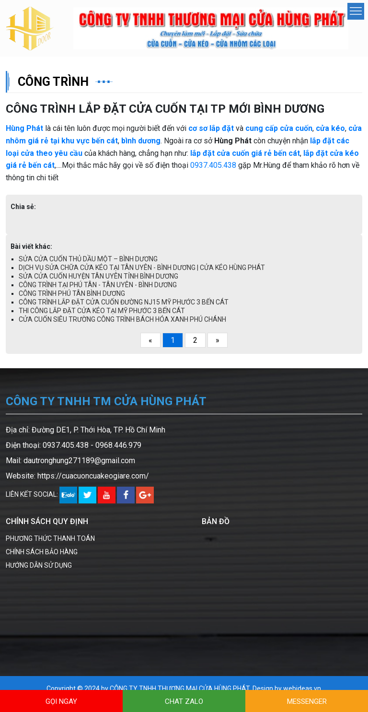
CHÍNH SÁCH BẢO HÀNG (42, 552)
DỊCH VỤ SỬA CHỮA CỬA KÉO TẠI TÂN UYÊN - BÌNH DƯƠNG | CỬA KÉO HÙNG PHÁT (142, 267)
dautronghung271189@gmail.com (79, 460)
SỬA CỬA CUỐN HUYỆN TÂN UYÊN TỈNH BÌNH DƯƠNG (98, 276)
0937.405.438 (213, 165)
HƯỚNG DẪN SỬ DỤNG (39, 565)
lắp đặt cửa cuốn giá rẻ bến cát (245, 153)
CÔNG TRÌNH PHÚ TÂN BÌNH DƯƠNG (72, 293)
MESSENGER (307, 701)
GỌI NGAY (61, 701)
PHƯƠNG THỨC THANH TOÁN (50, 538)
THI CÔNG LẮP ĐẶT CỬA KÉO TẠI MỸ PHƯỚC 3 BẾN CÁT (102, 311)
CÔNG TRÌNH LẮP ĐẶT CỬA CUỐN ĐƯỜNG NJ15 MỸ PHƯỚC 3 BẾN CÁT (124, 302)
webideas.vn (302, 688)
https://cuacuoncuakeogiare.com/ (93, 475)
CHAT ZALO (184, 701)
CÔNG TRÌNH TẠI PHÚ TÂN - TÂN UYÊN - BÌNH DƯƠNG (98, 285)
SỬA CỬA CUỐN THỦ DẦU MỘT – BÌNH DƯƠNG (88, 259)
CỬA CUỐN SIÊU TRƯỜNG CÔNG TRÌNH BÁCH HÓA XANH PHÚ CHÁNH (122, 319)
